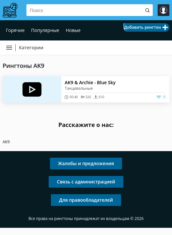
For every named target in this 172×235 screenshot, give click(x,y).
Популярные (45, 30)
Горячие (15, 30)
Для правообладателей (86, 200)
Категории (31, 47)
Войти (163, 10)
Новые (73, 30)
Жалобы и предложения (86, 163)
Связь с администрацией (86, 182)
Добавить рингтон (142, 27)
